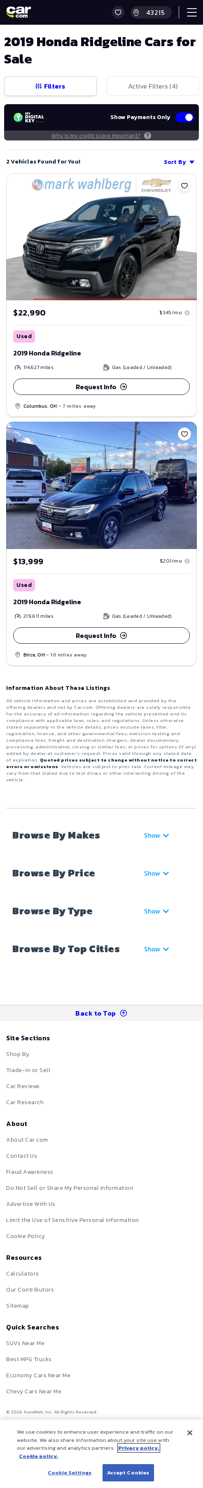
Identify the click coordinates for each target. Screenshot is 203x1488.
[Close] (190, 1433)
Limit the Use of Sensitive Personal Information (72, 1220)
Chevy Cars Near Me (33, 1391)
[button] (118, 12)
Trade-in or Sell (28, 1070)
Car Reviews (23, 1086)
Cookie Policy (25, 1236)
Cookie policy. (38, 1456)
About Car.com (27, 1139)
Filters (50, 86)
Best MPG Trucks (29, 1359)
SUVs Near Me (25, 1343)
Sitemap (17, 1305)
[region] (101, 1454)
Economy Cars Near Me (38, 1375)
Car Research (25, 1102)
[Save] (184, 185)
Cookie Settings (69, 1472)
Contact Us (21, 1156)
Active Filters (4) (152, 86)
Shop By (18, 1054)
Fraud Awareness (30, 1172)
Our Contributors (30, 1289)
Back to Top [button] (101, 1013)
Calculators (22, 1273)
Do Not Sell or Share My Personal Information (69, 1188)
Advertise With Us (31, 1204)
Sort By (179, 162)
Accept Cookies (128, 1472)
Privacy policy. (138, 1448)
